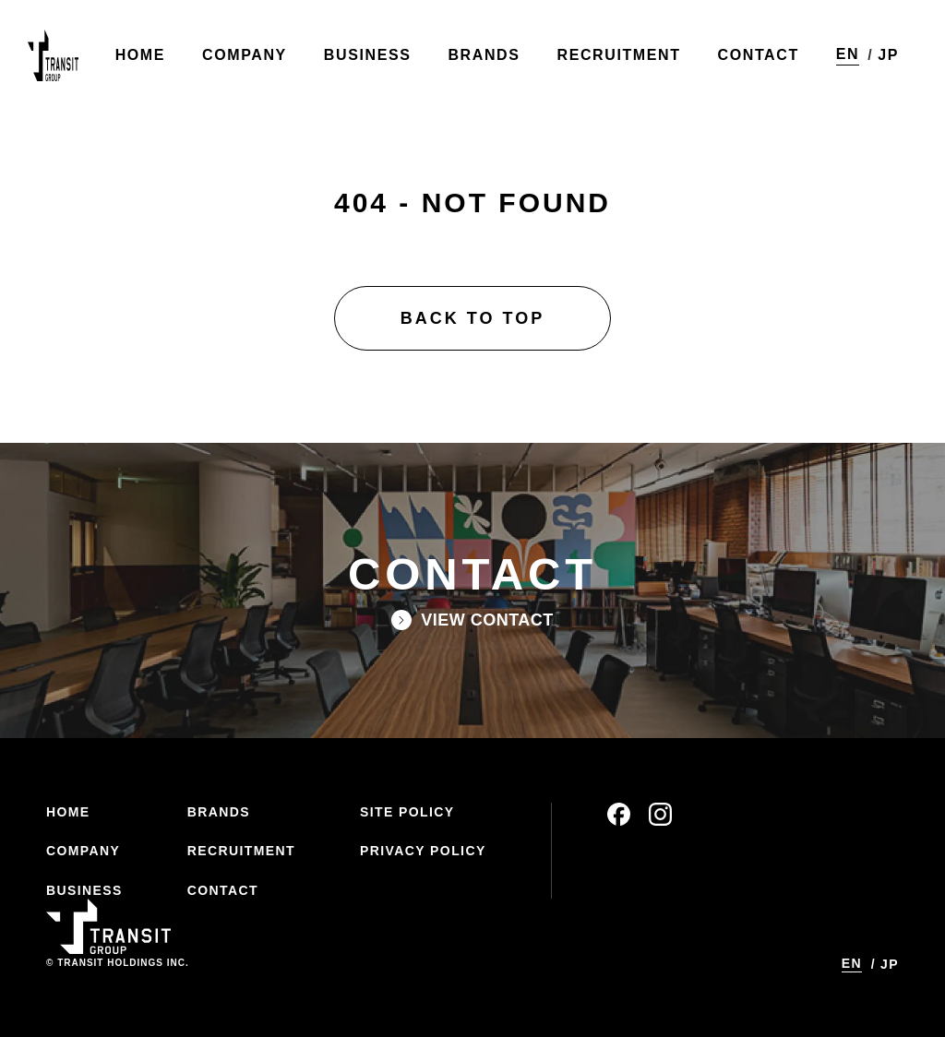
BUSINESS (84, 890)
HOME (68, 812)
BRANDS (218, 812)
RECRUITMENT (241, 850)
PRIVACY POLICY (423, 850)
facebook (618, 814)
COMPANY (83, 850)
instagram (660, 814)
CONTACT (222, 890)
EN (847, 54)
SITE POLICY (407, 812)
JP (888, 55)
